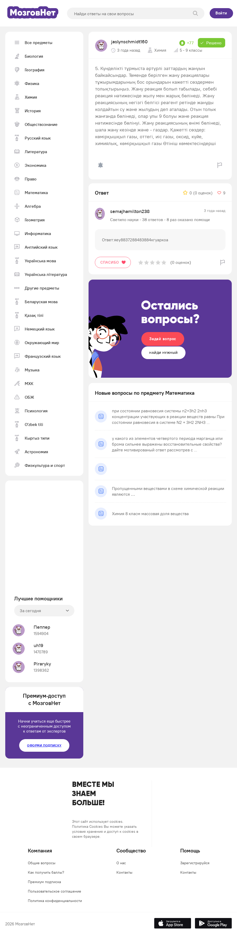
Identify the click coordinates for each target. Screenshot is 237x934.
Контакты (124, 872)
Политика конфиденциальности (55, 900)
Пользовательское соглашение (54, 891)
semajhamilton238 (130, 211)
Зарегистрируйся (194, 863)
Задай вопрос (162, 338)
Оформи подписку (44, 745)
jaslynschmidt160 (129, 42)
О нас (121, 863)
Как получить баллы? (46, 872)
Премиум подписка (44, 881)
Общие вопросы (41, 863)
